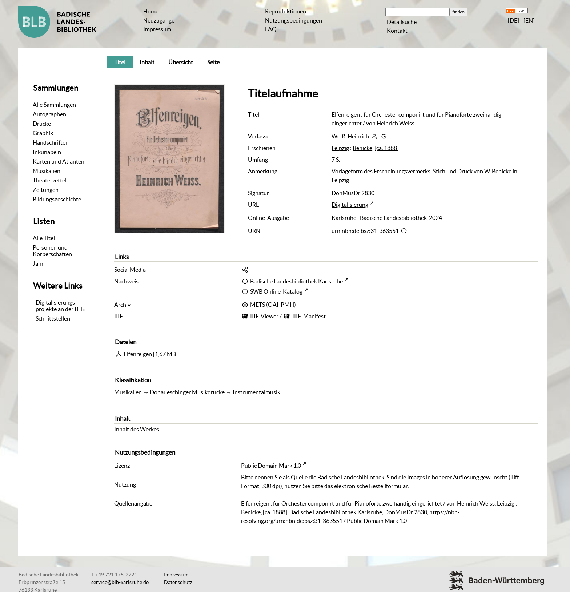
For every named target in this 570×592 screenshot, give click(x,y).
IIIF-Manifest (309, 316)
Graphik (43, 133)
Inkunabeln (47, 152)
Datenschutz (178, 582)
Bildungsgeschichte (57, 199)
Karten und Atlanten (58, 161)
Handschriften (51, 142)
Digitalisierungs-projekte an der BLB (60, 305)
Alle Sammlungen (54, 104)
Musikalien (46, 171)
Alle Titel (44, 238)
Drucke (42, 123)
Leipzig (340, 148)
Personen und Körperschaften (52, 250)
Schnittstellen (53, 318)
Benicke (362, 148)
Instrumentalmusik (256, 392)
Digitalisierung (350, 204)
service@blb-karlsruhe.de (120, 582)
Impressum (157, 29)
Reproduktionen (285, 11)
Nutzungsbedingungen (293, 20)
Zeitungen (46, 189)
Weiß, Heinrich (350, 136)
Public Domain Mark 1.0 (271, 465)
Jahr (38, 263)
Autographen (49, 114)
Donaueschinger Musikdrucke (187, 392)
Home (150, 11)
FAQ (271, 29)
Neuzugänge (158, 20)
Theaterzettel (50, 180)
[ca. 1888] (386, 148)
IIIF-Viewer (264, 316)
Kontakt (397, 30)
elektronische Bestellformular (371, 486)
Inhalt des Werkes (136, 429)
